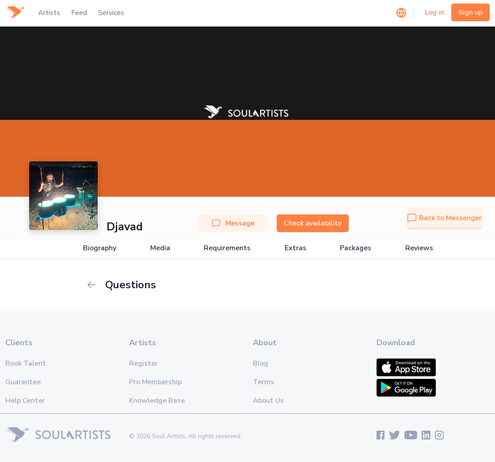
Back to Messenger (444, 218)
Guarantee (23, 382)
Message (233, 223)
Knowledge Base (157, 400)
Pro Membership (155, 382)
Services (111, 13)
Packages (355, 248)
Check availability (313, 223)
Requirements (227, 248)
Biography (99, 248)
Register (143, 363)
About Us (268, 400)
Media (160, 248)
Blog (260, 363)
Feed (79, 13)
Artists (49, 13)
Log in (434, 12)
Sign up (470, 12)
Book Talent (25, 363)
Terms (263, 382)
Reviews (419, 248)
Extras (295, 248)
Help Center (25, 400)
